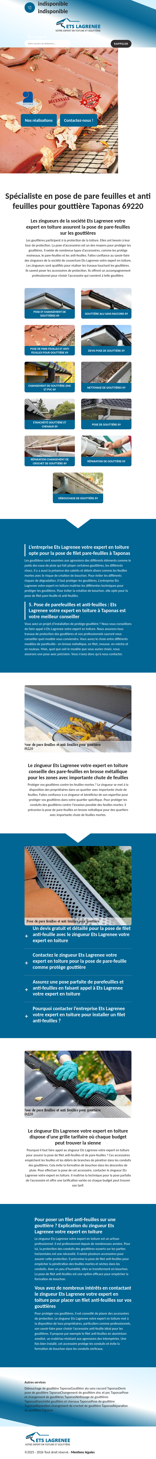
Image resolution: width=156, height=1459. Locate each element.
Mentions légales (83, 1452)
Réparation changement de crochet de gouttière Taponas (74, 1406)
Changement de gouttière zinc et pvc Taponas (91, 1393)
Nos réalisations (39, 120)
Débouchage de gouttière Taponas (48, 1388)
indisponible (53, 3)
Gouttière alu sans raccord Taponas (94, 1388)
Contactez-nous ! (78, 120)
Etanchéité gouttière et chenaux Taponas (63, 1401)
